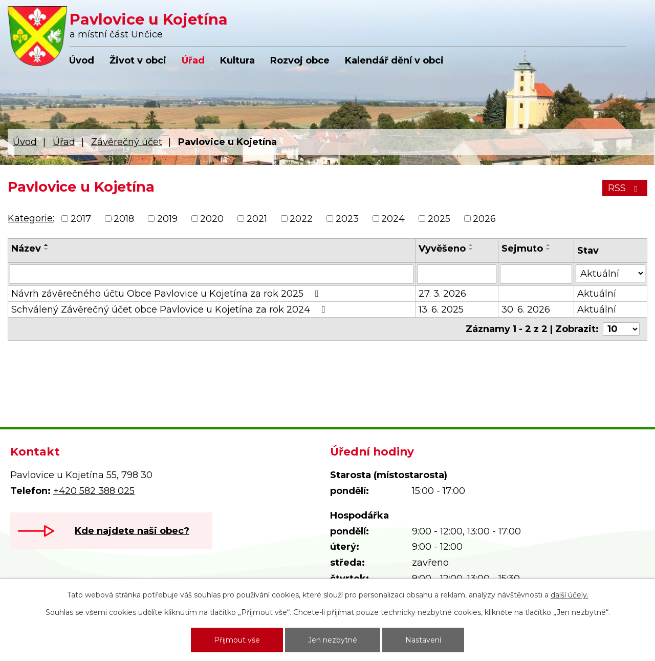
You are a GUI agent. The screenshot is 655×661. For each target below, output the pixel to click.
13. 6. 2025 (441, 309)
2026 (484, 218)
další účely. (569, 595)
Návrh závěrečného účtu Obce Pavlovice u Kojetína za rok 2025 (166, 293)
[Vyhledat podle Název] (211, 274)
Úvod (81, 60)
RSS (625, 188)
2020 (212, 218)
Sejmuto (522, 248)
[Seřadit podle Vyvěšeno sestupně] (471, 249)
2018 (124, 218)
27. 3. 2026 (442, 293)
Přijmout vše (237, 640)
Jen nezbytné (332, 640)
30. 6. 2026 (525, 309)
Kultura (237, 60)
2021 (257, 218)
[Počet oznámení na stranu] (621, 329)
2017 (81, 218)
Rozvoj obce (300, 60)
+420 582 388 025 (94, 491)
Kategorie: (31, 218)
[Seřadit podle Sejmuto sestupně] (548, 249)
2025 (439, 218)
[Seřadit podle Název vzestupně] (46, 245)
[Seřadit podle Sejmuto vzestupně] (548, 245)
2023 (347, 218)
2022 (301, 218)
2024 (393, 218)
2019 (167, 218)
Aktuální (596, 293)
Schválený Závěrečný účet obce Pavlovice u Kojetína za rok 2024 (170, 309)
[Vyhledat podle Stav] (610, 273)
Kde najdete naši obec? (132, 530)
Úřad (193, 60)
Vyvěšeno (442, 248)
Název (26, 248)
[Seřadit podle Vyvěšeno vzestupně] (471, 245)
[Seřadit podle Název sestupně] (46, 249)
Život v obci (138, 60)
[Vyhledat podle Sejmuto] (536, 274)
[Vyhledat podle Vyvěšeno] (456, 274)
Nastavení (423, 640)
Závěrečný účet (126, 142)
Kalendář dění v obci (394, 60)
